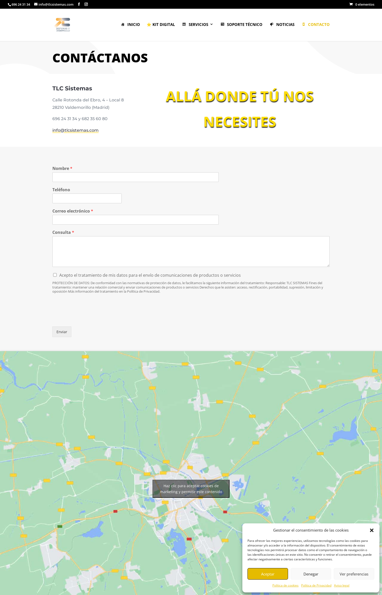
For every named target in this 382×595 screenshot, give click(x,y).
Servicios (195, 24)
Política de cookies (285, 585)
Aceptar (267, 574)
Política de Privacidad (316, 585)
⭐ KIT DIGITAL (161, 25)
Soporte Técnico (241, 24)
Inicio (130, 24)
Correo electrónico (72, 211)
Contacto (315, 24)
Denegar (310, 574)
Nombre (62, 168)
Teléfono (61, 190)
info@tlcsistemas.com (81, 129)
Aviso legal (341, 585)
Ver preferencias (354, 574)
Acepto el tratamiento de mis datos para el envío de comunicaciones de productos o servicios (150, 275)
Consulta (63, 232)
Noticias (281, 24)
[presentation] (91, 318)
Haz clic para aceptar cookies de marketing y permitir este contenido (191, 488)
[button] (371, 530)
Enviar (61, 331)
